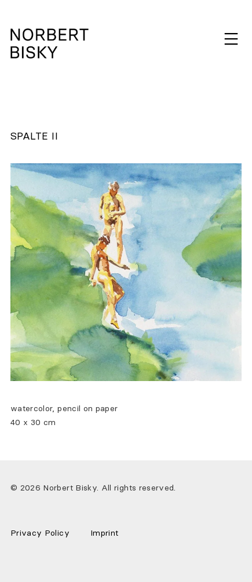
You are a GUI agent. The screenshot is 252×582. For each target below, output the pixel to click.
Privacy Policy (40, 533)
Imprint (104, 533)
